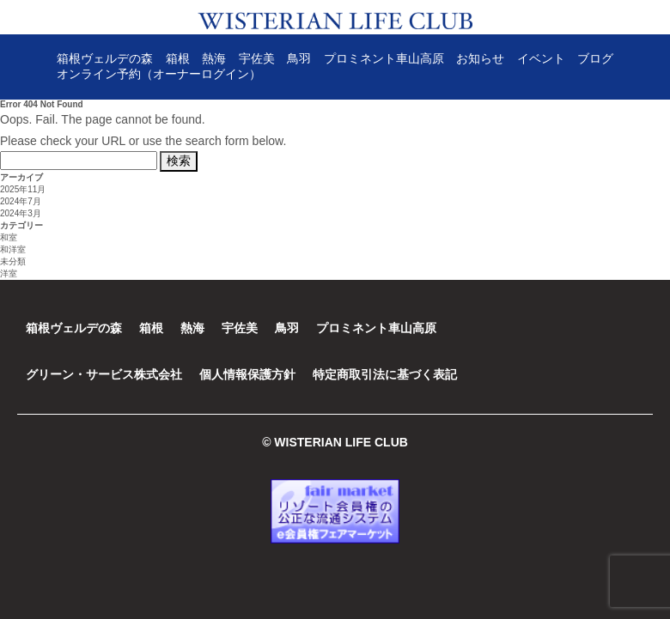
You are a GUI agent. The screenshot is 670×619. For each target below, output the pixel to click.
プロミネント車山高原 (384, 58)
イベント (541, 58)
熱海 (214, 58)
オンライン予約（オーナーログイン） (159, 74)
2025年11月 (23, 189)
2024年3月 (20, 213)
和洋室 (13, 249)
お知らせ (480, 58)
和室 (8, 237)
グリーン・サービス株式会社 (104, 374)
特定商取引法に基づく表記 (385, 374)
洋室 (8, 273)
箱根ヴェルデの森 (105, 58)
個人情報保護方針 (247, 374)
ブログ (595, 58)
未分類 (13, 261)
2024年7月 (20, 201)
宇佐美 (257, 58)
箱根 (178, 58)
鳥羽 (299, 58)
